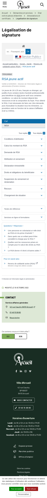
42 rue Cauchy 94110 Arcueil (22, 307)
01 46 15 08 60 (15, 312)
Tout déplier (39, 133)
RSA (18, 95)
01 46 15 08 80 (23, 407)
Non (20, 336)
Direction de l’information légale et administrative (18, 279)
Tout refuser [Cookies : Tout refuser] (31, 489)
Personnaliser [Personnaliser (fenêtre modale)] (23, 494)
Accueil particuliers (10, 64)
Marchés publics (23, 451)
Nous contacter (23, 400)
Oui (8, 336)
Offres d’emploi (23, 457)
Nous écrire (15, 317)
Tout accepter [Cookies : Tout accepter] (16, 489)
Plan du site (23, 476)
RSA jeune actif (29, 67)
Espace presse (23, 446)
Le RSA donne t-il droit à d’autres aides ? (24, 251)
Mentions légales (23, 472)
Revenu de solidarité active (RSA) (23, 264)
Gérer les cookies (23, 468)
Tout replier (25, 133)
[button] (23, 139)
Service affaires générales (16, 302)
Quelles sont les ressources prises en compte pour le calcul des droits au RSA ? (24, 244)
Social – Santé (26, 64)
